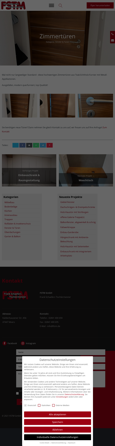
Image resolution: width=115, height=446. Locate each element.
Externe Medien (60, 408)
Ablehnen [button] (57, 432)
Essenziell (30, 408)
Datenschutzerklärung (74, 397)
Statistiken (44, 408)
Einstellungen (62, 399)
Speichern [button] (57, 424)
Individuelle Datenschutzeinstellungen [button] (57, 439)
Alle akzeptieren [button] (57, 417)
